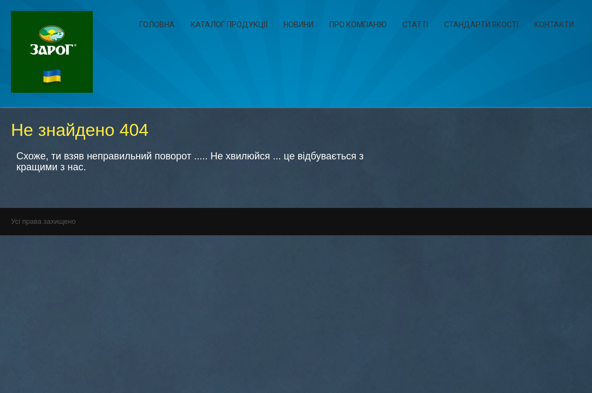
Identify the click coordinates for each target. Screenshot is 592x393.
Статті (415, 24)
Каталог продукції (229, 24)
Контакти (554, 24)
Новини (298, 24)
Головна (157, 24)
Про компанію (358, 24)
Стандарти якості (481, 24)
